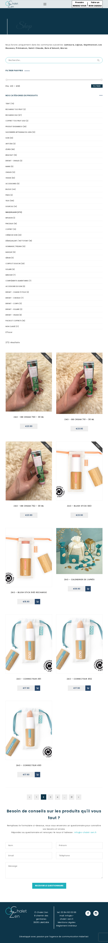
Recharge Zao (12, 115)
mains (8, 166)
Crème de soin (11, 235)
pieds (8, 195)
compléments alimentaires (17, 281)
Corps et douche (13, 263)
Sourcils (9, 206)
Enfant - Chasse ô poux (16, 292)
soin (7, 138)
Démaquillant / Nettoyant (17, 241)
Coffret (9, 229)
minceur (9, 275)
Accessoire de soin (14, 286)
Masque (9, 252)
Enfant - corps (12, 303)
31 (71, 797)
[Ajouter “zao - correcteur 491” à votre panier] (37, 688)
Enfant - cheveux (13, 298)
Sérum (8, 258)
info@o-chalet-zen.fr (85, 832)
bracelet (9, 155)
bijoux (8, 189)
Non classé (10, 326)
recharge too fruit (14, 109)
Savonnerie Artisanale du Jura (19, 132)
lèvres (8, 149)
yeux (7, 201)
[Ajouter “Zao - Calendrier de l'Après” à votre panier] (88, 588)
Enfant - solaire (12, 309)
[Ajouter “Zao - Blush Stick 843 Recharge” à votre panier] (37, 601)
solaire (9, 269)
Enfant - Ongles (12, 161)
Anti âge (9, 144)
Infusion (9, 218)
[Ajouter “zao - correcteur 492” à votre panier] (88, 688)
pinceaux (9, 223)
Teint (8, 103)
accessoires (11, 183)
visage (8, 178)
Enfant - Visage (12, 315)
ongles (9, 172)
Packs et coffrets (14, 321)
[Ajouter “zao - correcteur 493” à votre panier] (37, 774)
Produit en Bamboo (14, 126)
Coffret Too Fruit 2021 (15, 121)
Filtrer (97, 86)
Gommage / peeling (14, 246)
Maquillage (11, 212)
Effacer (9, 332)
